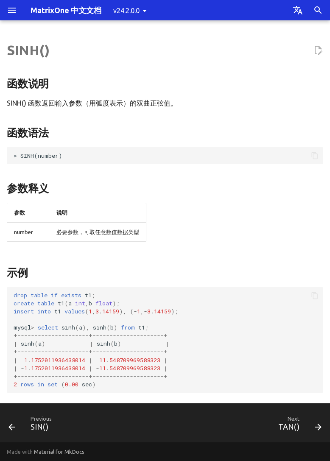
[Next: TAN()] (298, 425)
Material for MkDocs (59, 452)
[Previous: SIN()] (32, 425)
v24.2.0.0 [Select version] (126, 10)
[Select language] (297, 10)
